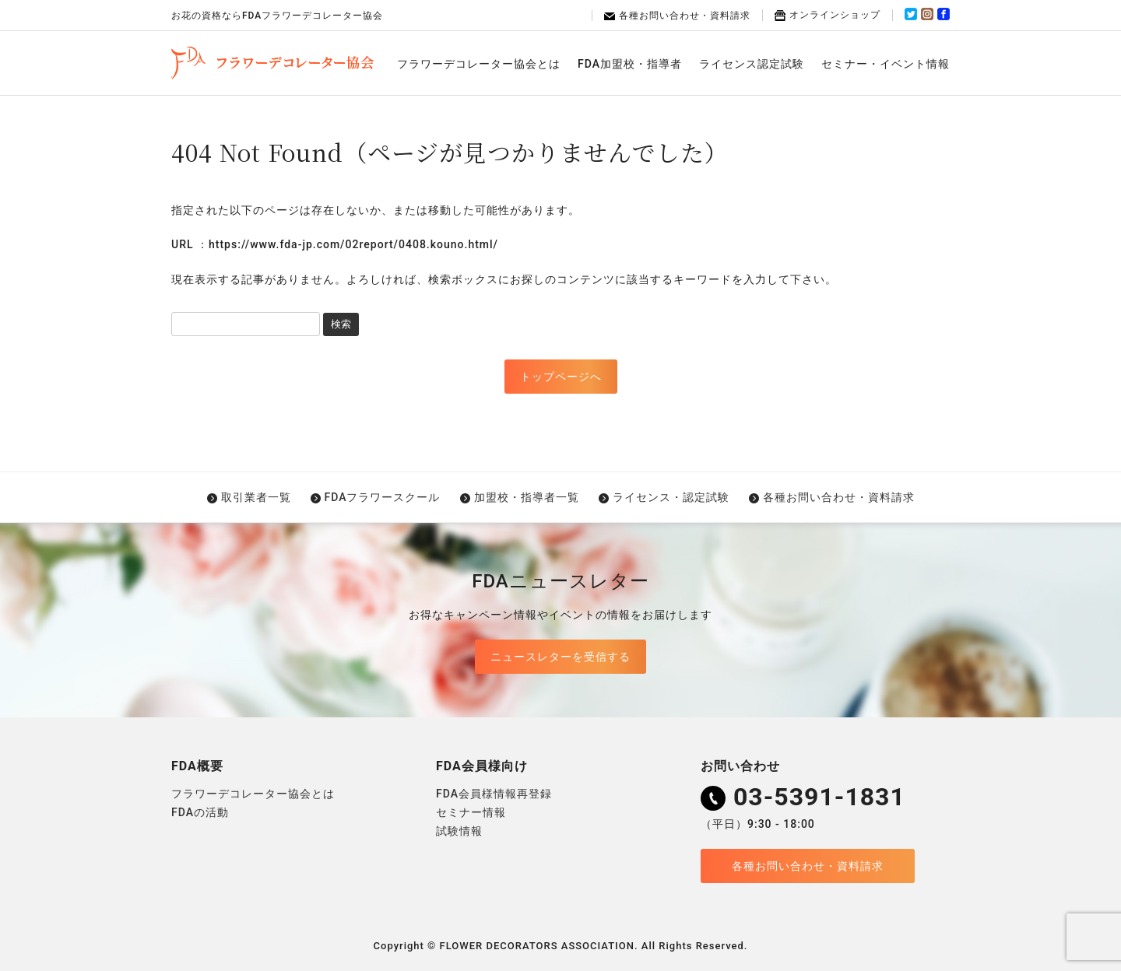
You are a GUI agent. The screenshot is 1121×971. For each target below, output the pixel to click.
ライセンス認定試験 (751, 64)
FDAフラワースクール (383, 497)
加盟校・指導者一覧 (526, 497)
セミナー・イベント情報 (885, 64)
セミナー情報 (471, 812)
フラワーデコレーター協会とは (478, 64)
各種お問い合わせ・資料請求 (677, 15)
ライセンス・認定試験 (671, 497)
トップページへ (561, 376)
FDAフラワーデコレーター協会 (272, 63)
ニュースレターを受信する (560, 656)
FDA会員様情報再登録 (494, 793)
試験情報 (459, 831)
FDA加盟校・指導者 (630, 64)
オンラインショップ (827, 14)
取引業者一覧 (256, 497)
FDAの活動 (200, 812)
